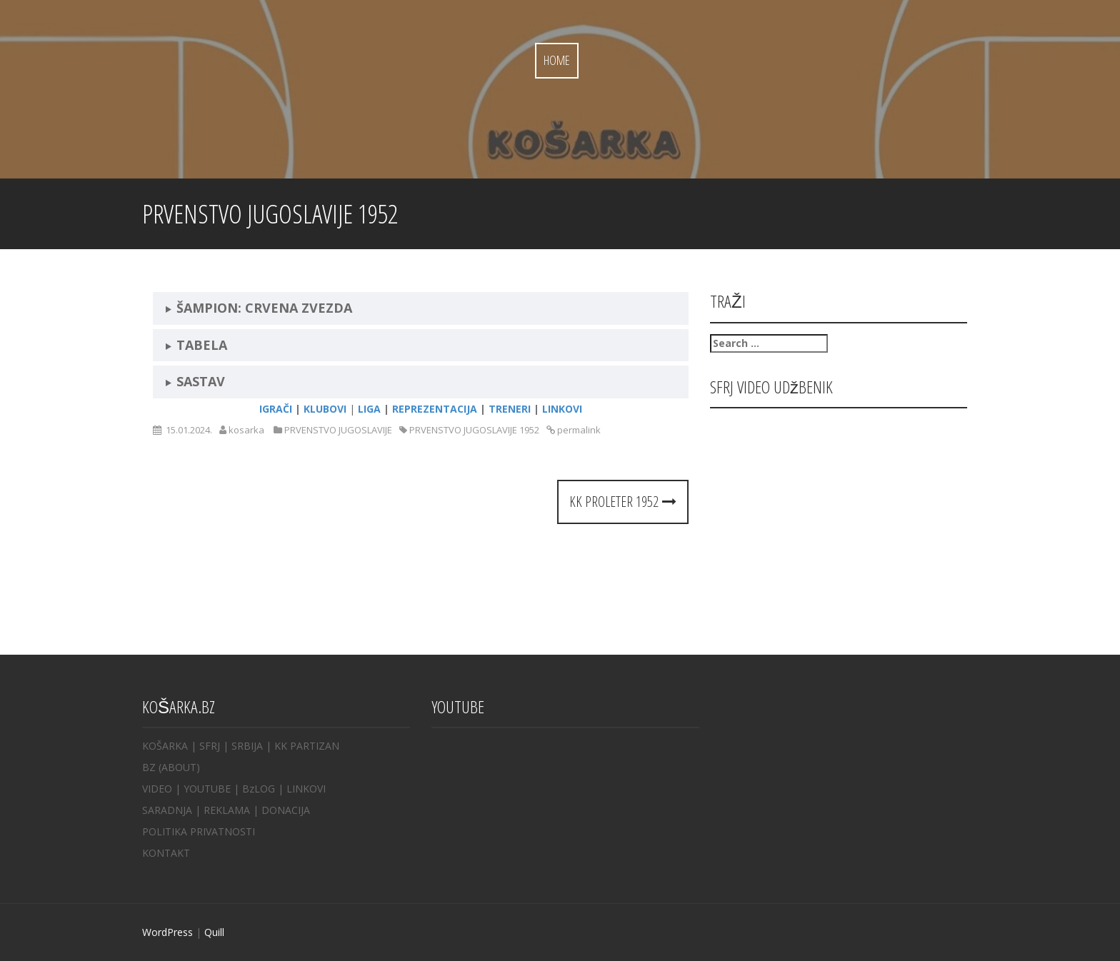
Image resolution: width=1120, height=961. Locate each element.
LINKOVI (306, 788)
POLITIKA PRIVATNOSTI (198, 831)
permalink (578, 429)
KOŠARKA (165, 746)
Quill (214, 932)
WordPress (167, 932)
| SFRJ (205, 746)
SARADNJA (167, 810)
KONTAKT (166, 853)
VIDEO (157, 788)
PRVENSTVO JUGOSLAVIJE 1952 (474, 429)
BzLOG (258, 788)
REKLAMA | (232, 810)
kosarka (246, 429)
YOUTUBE (207, 788)
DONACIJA (285, 810)
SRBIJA (247, 746)
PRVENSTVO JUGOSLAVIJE (338, 429)
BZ (149, 767)
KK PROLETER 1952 (622, 501)
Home (557, 60)
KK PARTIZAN (306, 746)
